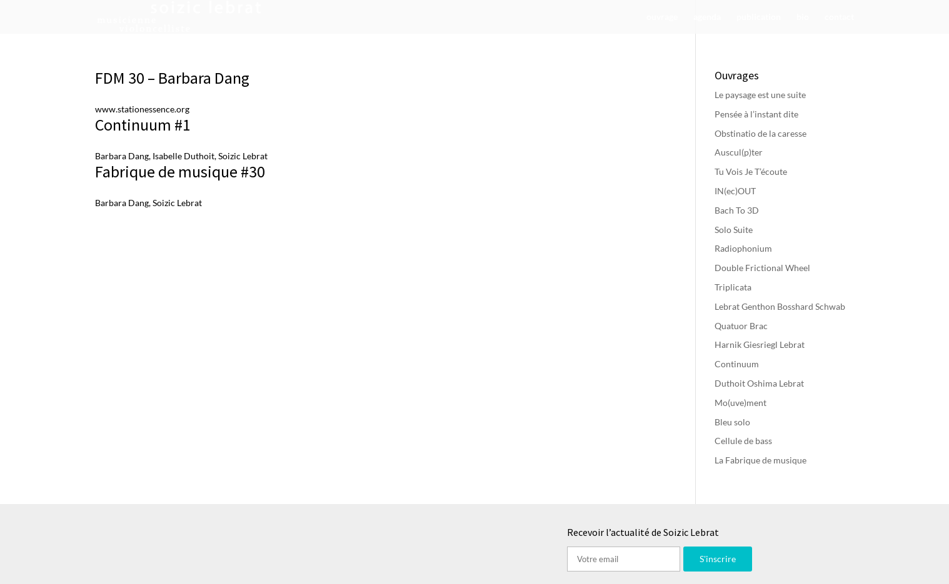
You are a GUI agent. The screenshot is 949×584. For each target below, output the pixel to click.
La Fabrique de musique (760, 460)
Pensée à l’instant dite (756, 114)
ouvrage (662, 17)
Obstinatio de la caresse (760, 133)
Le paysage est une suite (760, 94)
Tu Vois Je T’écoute (751, 171)
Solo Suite (734, 229)
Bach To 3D (737, 210)
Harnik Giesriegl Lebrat (760, 344)
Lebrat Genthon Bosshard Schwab (780, 306)
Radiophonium (743, 248)
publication (758, 17)
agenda (707, 17)
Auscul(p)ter (739, 152)
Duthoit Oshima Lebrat (759, 383)
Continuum (737, 364)
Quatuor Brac (741, 325)
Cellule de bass (743, 440)
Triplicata (733, 287)
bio (802, 17)
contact (839, 17)
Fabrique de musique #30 (180, 171)
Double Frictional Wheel (762, 267)
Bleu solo (732, 422)
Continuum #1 (143, 124)
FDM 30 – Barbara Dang (172, 77)
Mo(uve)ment (740, 402)
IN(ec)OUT (735, 191)
